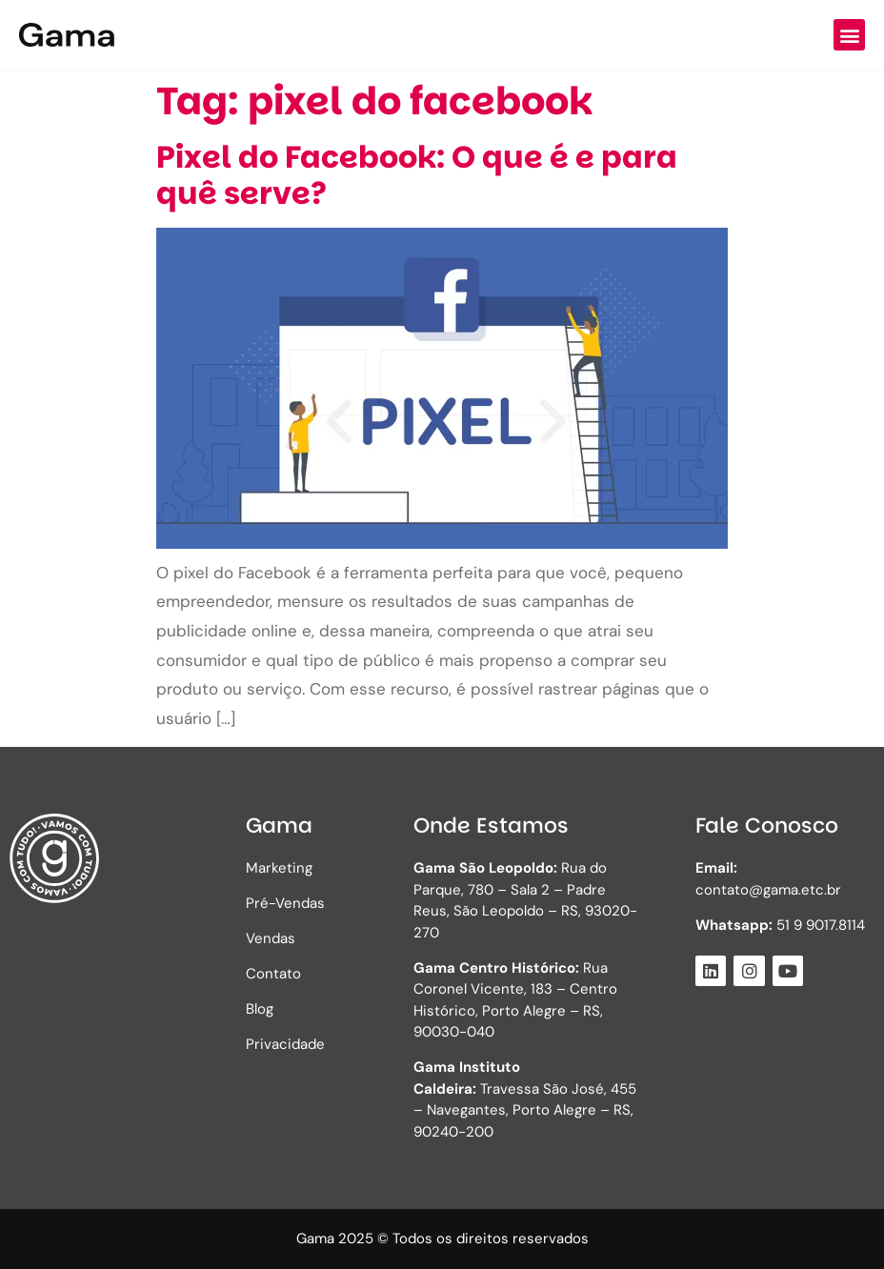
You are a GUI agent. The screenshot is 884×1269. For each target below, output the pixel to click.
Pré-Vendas (285, 903)
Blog (259, 1008)
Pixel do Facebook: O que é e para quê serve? (416, 174)
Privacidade (285, 1044)
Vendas (270, 938)
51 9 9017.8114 (780, 925)
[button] (849, 34)
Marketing (279, 867)
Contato (273, 973)
